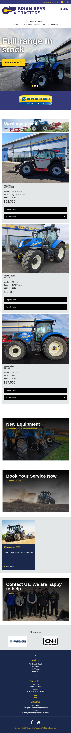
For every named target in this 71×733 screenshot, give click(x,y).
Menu (64, 9)
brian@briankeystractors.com (35, 713)
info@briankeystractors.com (35, 708)
